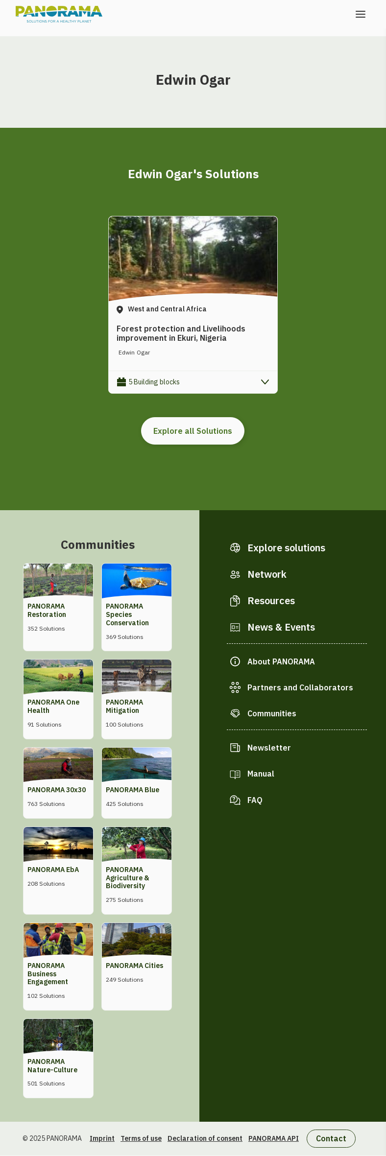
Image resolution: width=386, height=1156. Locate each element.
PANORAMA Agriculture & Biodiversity (127, 878)
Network (267, 574)
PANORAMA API (273, 1138)
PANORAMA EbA (53, 869)
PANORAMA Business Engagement (47, 974)
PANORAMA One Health (53, 706)
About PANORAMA (281, 661)
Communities (271, 713)
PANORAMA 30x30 (56, 789)
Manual (260, 774)
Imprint (102, 1138)
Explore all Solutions (192, 431)
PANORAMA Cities (134, 965)
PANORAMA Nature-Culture (52, 1065)
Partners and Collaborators (300, 687)
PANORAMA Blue (132, 789)
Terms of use (141, 1138)
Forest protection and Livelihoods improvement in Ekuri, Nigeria (181, 333)
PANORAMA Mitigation (124, 706)
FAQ (255, 800)
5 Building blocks (154, 381)
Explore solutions (286, 547)
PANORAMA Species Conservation (127, 614)
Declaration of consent (205, 1138)
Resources (271, 600)
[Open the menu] (360, 14)
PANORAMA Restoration (46, 610)
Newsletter (269, 748)
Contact (331, 1138)
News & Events (281, 627)
